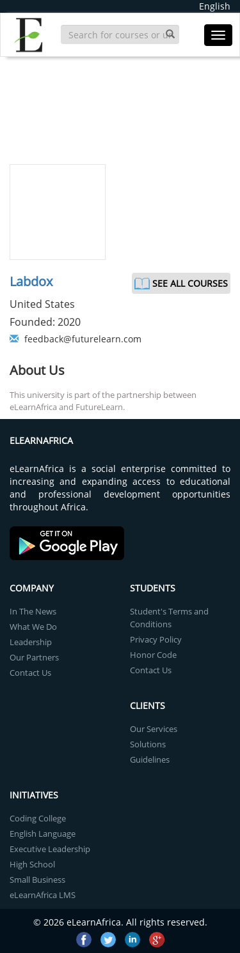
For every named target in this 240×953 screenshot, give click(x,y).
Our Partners (34, 657)
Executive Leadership (50, 849)
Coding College (38, 818)
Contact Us (30, 672)
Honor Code (153, 654)
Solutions (148, 744)
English (214, 6)
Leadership (31, 642)
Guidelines (150, 759)
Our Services (153, 729)
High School (32, 864)
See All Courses (190, 283)
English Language (43, 833)
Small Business (37, 879)
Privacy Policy (156, 639)
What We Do (33, 626)
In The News (33, 611)
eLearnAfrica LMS (43, 895)
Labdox (31, 281)
